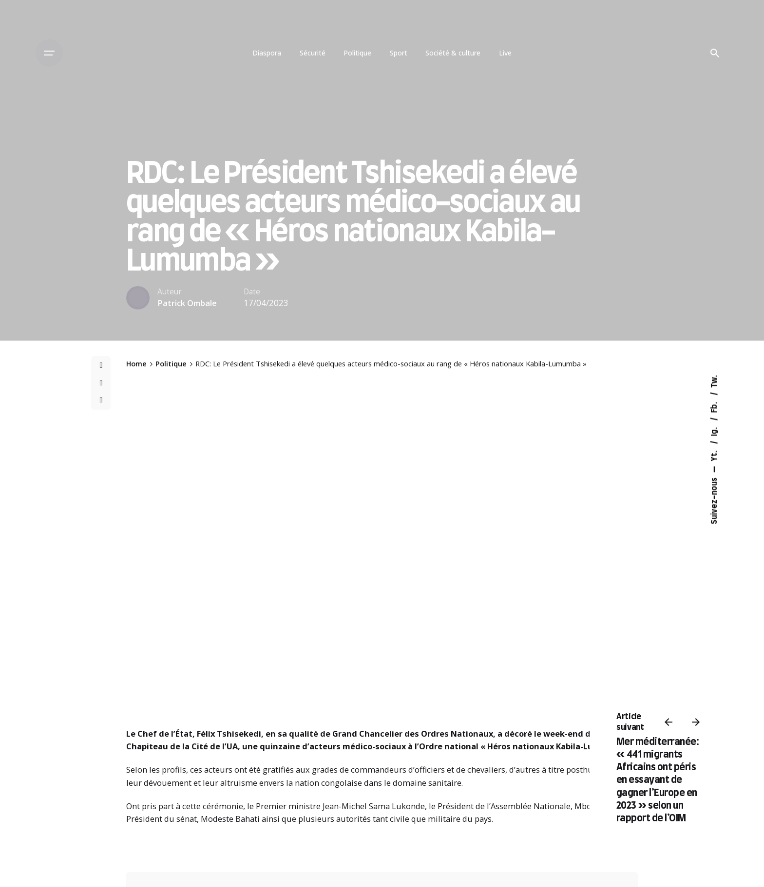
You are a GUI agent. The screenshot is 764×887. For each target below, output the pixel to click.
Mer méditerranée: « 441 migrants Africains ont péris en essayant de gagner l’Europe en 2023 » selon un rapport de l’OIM (657, 780)
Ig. (714, 430)
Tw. (714, 381)
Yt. (714, 455)
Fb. (714, 406)
